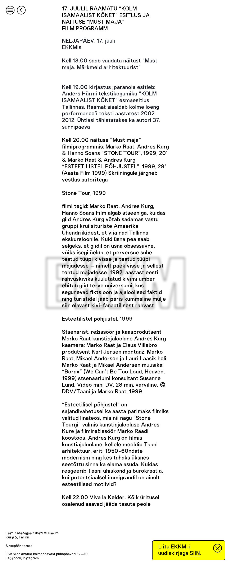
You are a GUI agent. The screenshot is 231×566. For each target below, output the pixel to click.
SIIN (195, 553)
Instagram (31, 558)
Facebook (13, 558)
